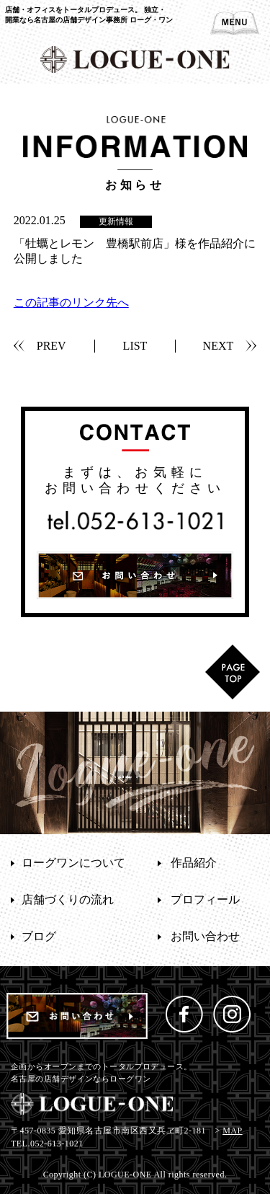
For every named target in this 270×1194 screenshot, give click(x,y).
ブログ (39, 936)
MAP (232, 1131)
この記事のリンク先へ (71, 302)
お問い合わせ (205, 936)
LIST (135, 346)
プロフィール (205, 899)
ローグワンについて (73, 863)
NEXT (218, 346)
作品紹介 (194, 863)
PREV (51, 346)
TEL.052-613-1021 (47, 1143)
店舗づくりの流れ (68, 899)
